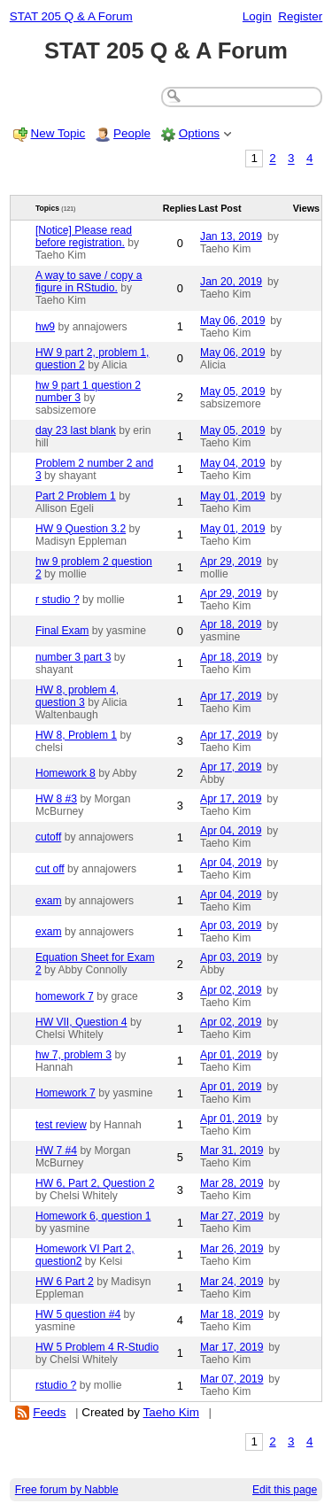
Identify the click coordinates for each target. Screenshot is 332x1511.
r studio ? (57, 599)
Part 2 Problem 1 (75, 496)
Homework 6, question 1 (93, 1216)
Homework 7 (65, 1093)
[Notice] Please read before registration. (83, 236)
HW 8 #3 (56, 799)
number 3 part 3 (73, 657)
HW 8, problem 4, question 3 (77, 696)
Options (199, 133)
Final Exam (62, 630)
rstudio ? (55, 1385)
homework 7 (64, 996)
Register (300, 16)
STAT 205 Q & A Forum (71, 16)
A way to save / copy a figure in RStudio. (88, 281)
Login (257, 16)
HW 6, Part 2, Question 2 (95, 1183)
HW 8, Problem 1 (76, 735)
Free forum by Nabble (67, 1490)
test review (61, 1125)
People (132, 133)
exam (48, 901)
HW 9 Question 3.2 (80, 529)
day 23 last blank (75, 430)
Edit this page (284, 1490)
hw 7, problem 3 (73, 1055)
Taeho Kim (171, 1412)
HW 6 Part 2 (64, 1281)
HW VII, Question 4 (81, 1022)
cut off (50, 869)
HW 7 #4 (56, 1150)
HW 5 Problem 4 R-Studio (96, 1347)
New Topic (58, 133)
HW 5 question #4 (77, 1314)
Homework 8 (65, 773)
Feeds (49, 1412)
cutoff (48, 837)
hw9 (45, 327)
